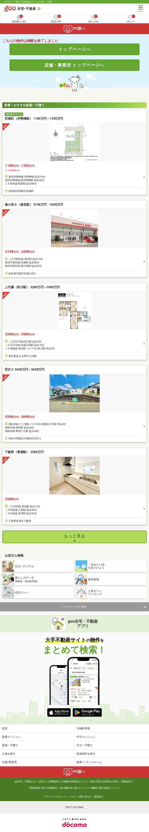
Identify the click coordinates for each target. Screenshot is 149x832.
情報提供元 (126, 781)
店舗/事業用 (9, 762)
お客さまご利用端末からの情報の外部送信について (62, 781)
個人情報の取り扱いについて (73, 788)
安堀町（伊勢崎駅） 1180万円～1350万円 (34, 118)
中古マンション (85, 736)
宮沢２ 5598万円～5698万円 (24, 369)
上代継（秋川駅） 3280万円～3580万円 (32, 287)
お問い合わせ (84, 796)
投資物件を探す (85, 753)
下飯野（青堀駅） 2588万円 (24, 452)
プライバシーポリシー (55, 796)
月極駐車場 (83, 728)
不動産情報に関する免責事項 (42, 788)
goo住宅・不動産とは (25, 781)
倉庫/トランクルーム (89, 762)
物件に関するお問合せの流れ (104, 781)
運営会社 (98, 796)
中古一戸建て (84, 745)
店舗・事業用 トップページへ (74, 65)
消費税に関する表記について (104, 788)
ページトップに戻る (74, 606)
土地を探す (9, 753)
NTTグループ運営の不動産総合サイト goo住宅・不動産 (28, 2)
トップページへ (74, 49)
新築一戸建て (10, 745)
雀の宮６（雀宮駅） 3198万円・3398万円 (34, 204)
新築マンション (11, 736)
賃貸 (4, 728)
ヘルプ (72, 796)
